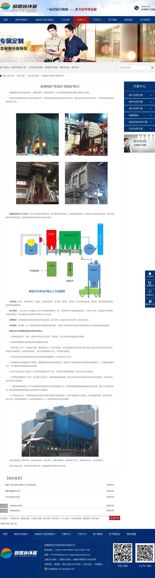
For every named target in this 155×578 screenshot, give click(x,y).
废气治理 (47, 518)
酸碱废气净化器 (51, 67)
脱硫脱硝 (86, 518)
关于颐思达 (145, 20)
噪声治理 (95, 518)
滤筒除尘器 (25, 518)
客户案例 (113, 20)
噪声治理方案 (136, 102)
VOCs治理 (65, 518)
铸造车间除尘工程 (18, 67)
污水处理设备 (76, 518)
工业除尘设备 (36, 518)
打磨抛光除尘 (15, 511)
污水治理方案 (136, 128)
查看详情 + (110, 506)
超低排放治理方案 (138, 122)
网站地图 (131, 534)
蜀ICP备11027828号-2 (72, 564)
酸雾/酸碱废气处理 (12, 491)
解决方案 (21, 76)
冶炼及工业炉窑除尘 (44, 20)
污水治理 (65, 20)
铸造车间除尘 (21, 20)
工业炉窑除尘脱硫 (35, 67)
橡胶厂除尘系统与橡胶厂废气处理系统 (20, 485)
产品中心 (97, 20)
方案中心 (81, 20)
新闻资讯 (128, 20)
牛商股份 (98, 564)
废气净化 (55, 518)
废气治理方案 (136, 108)
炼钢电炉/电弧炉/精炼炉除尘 (53, 76)
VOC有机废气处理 (12, 497)
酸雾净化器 (64, 67)
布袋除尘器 (14, 518)
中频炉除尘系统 (16, 506)
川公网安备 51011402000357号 (59, 569)
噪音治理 (75, 67)
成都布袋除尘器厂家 (9, 524)
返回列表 (114, 518)
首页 (6, 20)
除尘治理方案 (33, 76)
